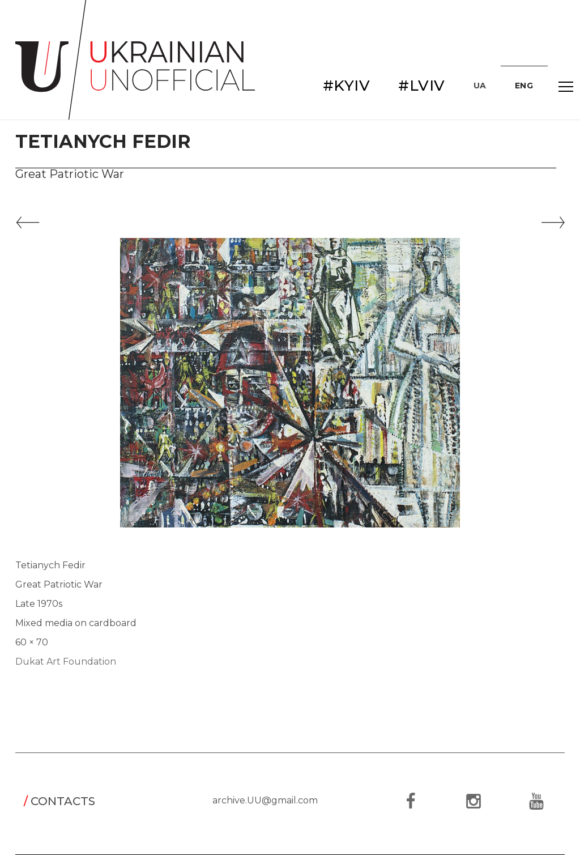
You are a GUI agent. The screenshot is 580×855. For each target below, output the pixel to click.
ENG (524, 85)
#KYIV (346, 85)
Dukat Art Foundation (65, 661)
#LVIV (421, 85)
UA (480, 85)
